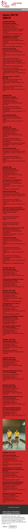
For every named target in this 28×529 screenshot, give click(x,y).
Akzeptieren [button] (13, 526)
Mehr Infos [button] (9, 523)
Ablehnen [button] (5, 526)
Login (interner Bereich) (16, 4)
